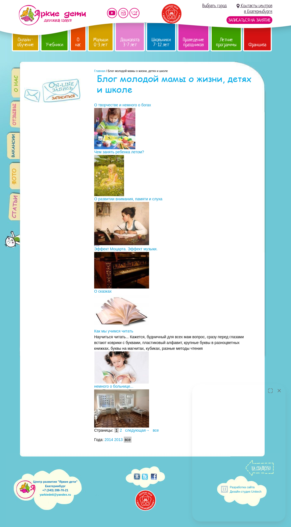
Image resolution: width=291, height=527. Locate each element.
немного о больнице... (113, 386)
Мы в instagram (123, 13)
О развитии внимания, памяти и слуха (128, 199)
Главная (99, 71)
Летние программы (226, 42)
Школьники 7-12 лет (161, 42)
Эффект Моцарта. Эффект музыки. (126, 249)
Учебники (54, 44)
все (156, 430)
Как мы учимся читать (113, 331)
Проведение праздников (193, 42)
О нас (78, 42)
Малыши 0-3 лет (100, 42)
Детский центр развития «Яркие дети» (52, 15)
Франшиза (257, 44)
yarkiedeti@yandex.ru (55, 494)
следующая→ (137, 430)
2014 (109, 439)
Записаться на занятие (249, 20)
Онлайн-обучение (25, 42)
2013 (118, 439)
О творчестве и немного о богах (122, 105)
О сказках (102, 291)
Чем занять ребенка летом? (119, 152)
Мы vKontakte (134, 13)
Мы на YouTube (112, 13)
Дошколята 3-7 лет (129, 42)
